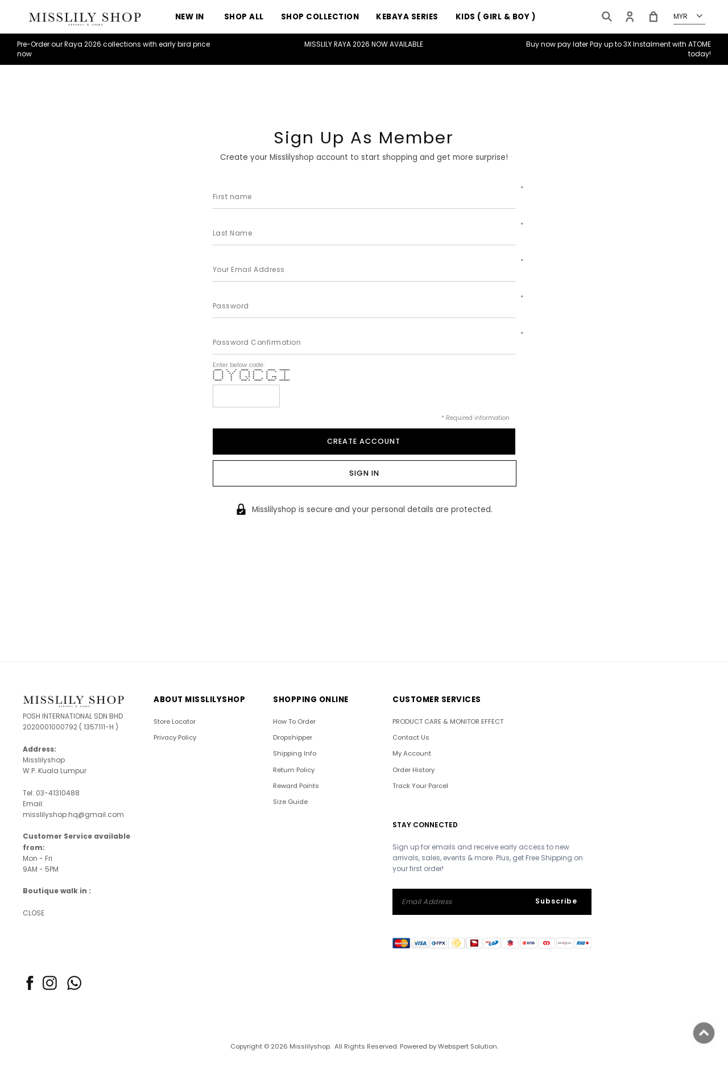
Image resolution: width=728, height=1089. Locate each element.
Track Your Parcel (420, 785)
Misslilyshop (309, 1046)
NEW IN (189, 16)
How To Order (294, 721)
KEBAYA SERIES (407, 16)
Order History (413, 769)
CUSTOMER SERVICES (436, 699)
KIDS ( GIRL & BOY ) (496, 16)
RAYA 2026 (206, 39)
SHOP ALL (244, 16)
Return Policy (294, 769)
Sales (261, 39)
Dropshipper (292, 737)
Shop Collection (320, 16)
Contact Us (410, 737)
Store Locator (175, 721)
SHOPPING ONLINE (311, 699)
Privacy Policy (175, 737)
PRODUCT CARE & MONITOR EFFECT (447, 721)
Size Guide (290, 801)
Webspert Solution (467, 1046)
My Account (411, 753)
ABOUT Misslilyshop (199, 699)
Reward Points (296, 785)
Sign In (364, 473)
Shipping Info (294, 753)
